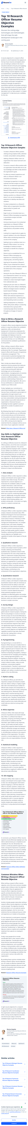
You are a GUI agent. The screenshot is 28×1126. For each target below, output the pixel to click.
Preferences (14, 1116)
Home (2, 8)
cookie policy (5, 1113)
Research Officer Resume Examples (16, 972)
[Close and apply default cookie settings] (25, 1103)
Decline (14, 1120)
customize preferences (15, 1112)
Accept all (14, 1123)
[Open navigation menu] (25, 2)
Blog (8, 8)
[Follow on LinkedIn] (2, 1038)
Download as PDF (14, 137)
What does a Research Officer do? (15, 428)
